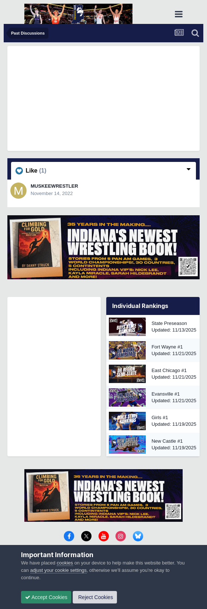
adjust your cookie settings (58, 570)
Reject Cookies (95, 597)
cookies (65, 563)
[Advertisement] (107, 97)
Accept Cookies (46, 597)
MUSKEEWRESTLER (54, 186)
